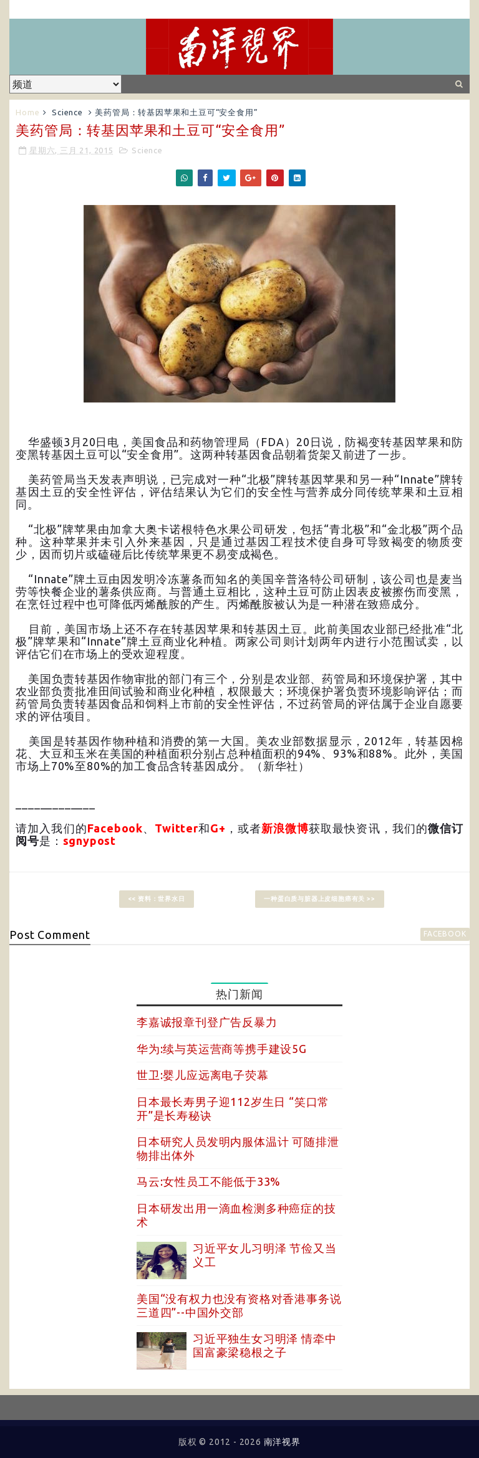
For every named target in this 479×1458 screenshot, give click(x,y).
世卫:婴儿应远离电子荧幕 (203, 1075)
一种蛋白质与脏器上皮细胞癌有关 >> (319, 898)
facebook (444, 934)
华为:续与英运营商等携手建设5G (222, 1048)
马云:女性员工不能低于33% (209, 1181)
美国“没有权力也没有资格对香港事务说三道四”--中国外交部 (239, 1305)
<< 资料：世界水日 (156, 898)
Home (27, 112)
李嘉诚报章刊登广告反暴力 (207, 1022)
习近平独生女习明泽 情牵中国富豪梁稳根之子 (264, 1345)
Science (67, 112)
